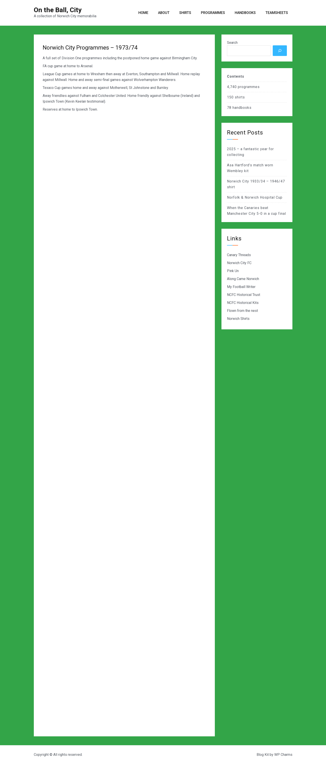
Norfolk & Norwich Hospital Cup (254, 197)
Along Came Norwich (243, 279)
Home (143, 13)
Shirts (185, 13)
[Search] (280, 50)
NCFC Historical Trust (243, 295)
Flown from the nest (242, 311)
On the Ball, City (58, 10)
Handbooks (245, 13)
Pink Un (233, 271)
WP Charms (283, 754)
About (164, 13)
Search (232, 42)
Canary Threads (239, 255)
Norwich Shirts (238, 319)
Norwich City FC (239, 263)
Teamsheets (276, 13)
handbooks (242, 108)
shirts (240, 97)
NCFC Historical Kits (243, 303)
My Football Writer (241, 287)
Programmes (213, 13)
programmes (249, 87)
